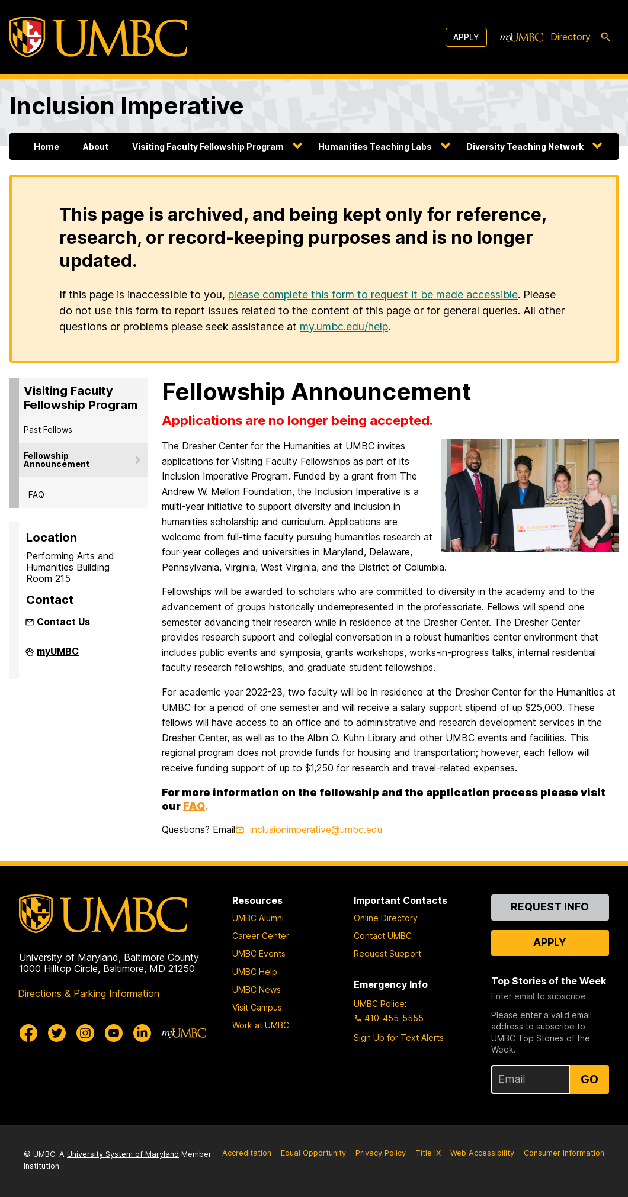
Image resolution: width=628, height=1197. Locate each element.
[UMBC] (98, 37)
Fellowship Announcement (56, 460)
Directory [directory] (571, 37)
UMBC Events (259, 953)
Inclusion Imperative (126, 105)
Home (46, 146)
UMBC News (256, 989)
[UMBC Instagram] (85, 1033)
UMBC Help (254, 972)
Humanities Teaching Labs (375, 146)
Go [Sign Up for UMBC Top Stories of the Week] (589, 1079)
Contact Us (63, 622)
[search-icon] (605, 37)
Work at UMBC (260, 1025)
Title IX (428, 1152)
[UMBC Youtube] (114, 1033)
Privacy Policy (380, 1152)
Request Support (387, 953)
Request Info (550, 906)
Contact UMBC (383, 936)
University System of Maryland (123, 1154)
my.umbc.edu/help (344, 326)
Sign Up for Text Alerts (399, 1037)
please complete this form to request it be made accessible (373, 294)
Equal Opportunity (313, 1152)
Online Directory (386, 918)
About (95, 146)
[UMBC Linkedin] (142, 1033)
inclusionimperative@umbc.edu (314, 829)
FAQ (36, 495)
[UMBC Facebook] (28, 1033)
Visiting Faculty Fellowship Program (208, 146)
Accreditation (246, 1152)
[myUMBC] (521, 37)
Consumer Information (564, 1152)
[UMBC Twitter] (57, 1033)
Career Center (260, 936)
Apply (466, 37)
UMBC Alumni (258, 918)
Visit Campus (257, 1007)
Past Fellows (48, 429)
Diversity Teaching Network (525, 146)
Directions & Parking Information (88, 993)
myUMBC (58, 656)
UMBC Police (379, 1004)
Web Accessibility (482, 1152)
